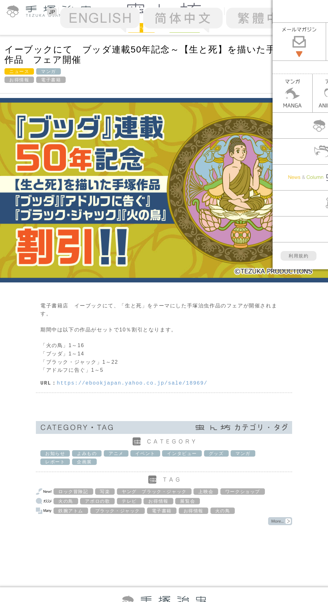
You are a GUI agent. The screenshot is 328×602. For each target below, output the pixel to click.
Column (184, 27)
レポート (55, 461)
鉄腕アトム (70, 510)
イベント (145, 453)
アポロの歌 (97, 501)
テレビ (129, 501)
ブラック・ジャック (117, 510)
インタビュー (182, 453)
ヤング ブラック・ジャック (154, 491)
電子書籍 (51, 79)
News (141, 27)
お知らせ (55, 453)
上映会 (205, 491)
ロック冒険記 (73, 491)
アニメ (116, 453)
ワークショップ (242, 491)
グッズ (216, 453)
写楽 (105, 491)
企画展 (84, 461)
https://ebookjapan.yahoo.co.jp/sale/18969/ (132, 383)
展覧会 (187, 501)
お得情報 (19, 79)
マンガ (48, 71)
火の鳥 (65, 501)
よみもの (87, 453)
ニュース (19, 71)
